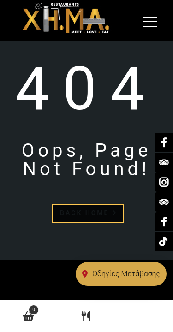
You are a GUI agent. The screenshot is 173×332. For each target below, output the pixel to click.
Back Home (89, 213)
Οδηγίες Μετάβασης (121, 273)
